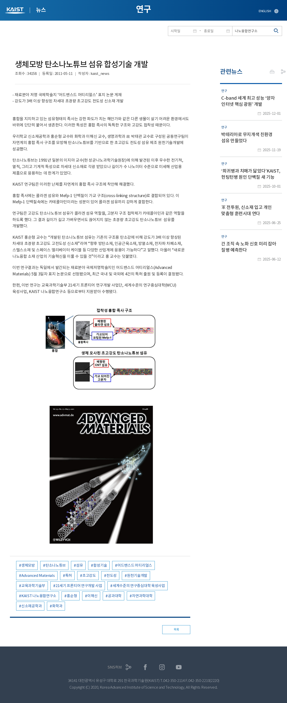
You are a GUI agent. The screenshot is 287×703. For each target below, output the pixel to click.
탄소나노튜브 (55, 565)
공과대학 (115, 595)
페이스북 (145, 667)
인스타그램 (162, 667)
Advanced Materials (38, 575)
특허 (68, 575)
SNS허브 (114, 667)
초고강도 (89, 575)
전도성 (111, 575)
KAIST (15, 11)
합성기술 (100, 565)
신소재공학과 (31, 606)
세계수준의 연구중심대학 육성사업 (139, 585)
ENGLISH (265, 11)
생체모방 (28, 565)
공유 (283, 71)
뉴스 (41, 9)
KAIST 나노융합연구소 (38, 595)
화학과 (57, 606)
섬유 (79, 565)
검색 (276, 31)
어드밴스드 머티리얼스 (134, 565)
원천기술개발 (137, 575)
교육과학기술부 (33, 585)
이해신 (92, 595)
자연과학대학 (142, 595)
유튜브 (179, 667)
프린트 (272, 71)
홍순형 (72, 595)
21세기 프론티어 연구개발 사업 (79, 585)
